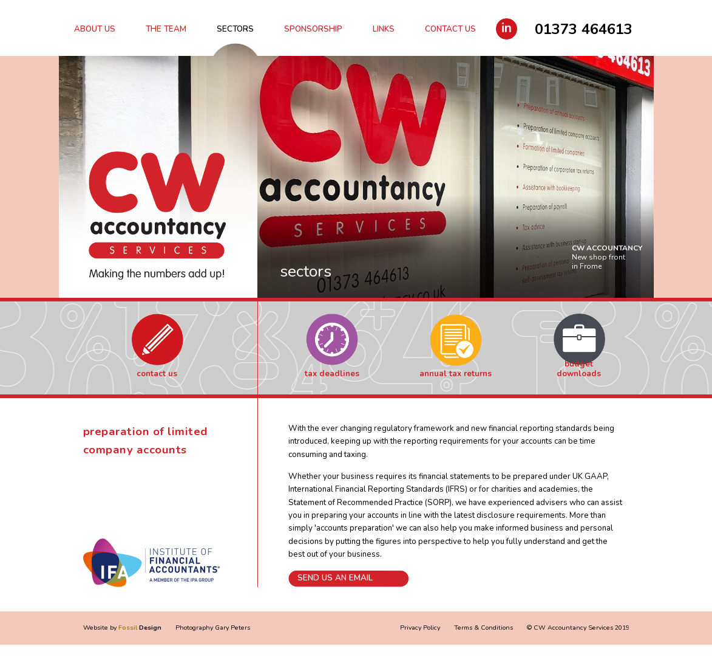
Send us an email (335, 578)
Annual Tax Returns (455, 373)
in (506, 28)
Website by (122, 627)
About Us (94, 29)
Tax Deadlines (332, 373)
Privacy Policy (420, 627)
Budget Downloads (579, 369)
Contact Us (450, 29)
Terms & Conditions (483, 627)
